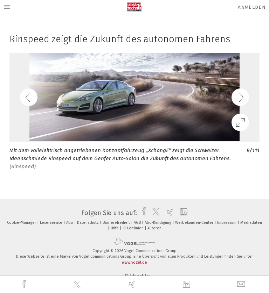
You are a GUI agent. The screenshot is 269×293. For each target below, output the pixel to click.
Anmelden (251, 7)
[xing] (133, 284)
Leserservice (51, 222)
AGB (138, 222)
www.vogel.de (134, 262)
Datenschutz (88, 222)
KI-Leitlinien (134, 228)
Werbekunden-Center (194, 222)
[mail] (242, 284)
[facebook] (25, 284)
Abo (70, 222)
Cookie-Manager (22, 222)
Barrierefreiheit (117, 222)
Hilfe (115, 228)
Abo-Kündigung (158, 222)
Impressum (227, 222)
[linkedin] (187, 284)
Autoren (154, 228)
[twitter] (77, 285)
